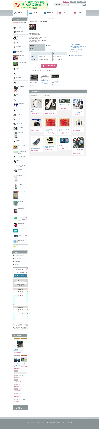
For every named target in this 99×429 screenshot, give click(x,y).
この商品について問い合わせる (76, 49)
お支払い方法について (19, 255)
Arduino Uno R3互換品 (36, 128)
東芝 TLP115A (22, 389)
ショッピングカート (64, 13)
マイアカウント (81, 2)
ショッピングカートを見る (20, 275)
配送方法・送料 (40, 422)
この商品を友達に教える (75, 47)
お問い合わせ (49, 13)
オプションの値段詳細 (75, 44)
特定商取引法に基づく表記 (50, 422)
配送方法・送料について (20, 258)
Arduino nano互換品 (35, 148)
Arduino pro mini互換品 (77, 128)
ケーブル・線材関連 (37, 18)
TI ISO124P (21, 380)
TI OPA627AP (22, 375)
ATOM (20, 408)
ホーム (20, 13)
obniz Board (61, 145)
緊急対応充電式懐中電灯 (50, 111)
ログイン (73, 2)
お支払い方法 (33, 422)
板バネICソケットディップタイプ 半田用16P (34, 84)
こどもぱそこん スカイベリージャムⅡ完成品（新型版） (64, 129)
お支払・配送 (35, 13)
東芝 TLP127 (22, 399)
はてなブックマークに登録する (76, 55)
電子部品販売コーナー (79, 13)
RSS (19, 407)
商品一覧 (16, 264)
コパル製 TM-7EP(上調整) (17, 365)
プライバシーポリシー (61, 422)
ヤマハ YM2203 (22, 371)
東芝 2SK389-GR (23, 384)
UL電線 (44, 18)
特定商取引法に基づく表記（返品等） (78, 46)
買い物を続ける (73, 51)
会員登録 (66, 2)
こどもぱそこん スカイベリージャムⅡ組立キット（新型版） (50, 129)
